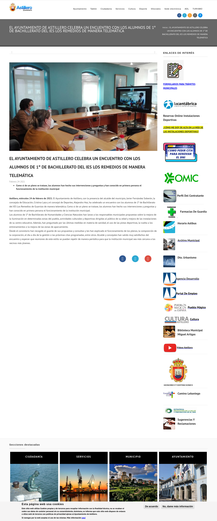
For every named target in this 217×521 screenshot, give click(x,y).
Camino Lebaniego (189, 393)
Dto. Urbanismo (187, 257)
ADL (187, 9)
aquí (83, 517)
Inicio (164, 27)
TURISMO (197, 9)
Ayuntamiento (80, 9)
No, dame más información (178, 506)
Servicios (120, 9)
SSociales (156, 9)
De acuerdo (151, 506)
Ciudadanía (106, 9)
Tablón (93, 9)
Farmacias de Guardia (193, 211)
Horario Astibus (187, 223)
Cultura (131, 9)
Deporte (143, 9)
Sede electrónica (172, 9)
